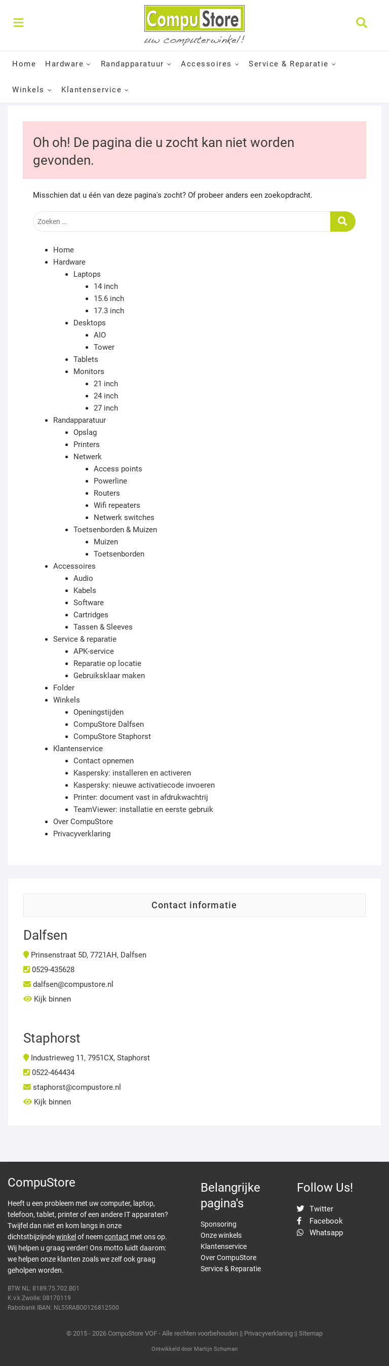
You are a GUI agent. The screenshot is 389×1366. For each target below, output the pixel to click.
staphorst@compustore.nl (72, 1087)
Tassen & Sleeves (103, 627)
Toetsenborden (119, 554)
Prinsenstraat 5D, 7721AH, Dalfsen (84, 954)
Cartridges (90, 614)
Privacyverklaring (81, 833)
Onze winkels (221, 1235)
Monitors (88, 371)
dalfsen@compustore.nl (68, 984)
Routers (107, 493)
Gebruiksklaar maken (109, 675)
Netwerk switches (124, 517)
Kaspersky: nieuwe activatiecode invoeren (144, 785)
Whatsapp (320, 1232)
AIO (100, 335)
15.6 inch (109, 298)
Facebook (320, 1221)
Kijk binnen (47, 999)
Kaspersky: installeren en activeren (132, 773)
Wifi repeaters (117, 505)
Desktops (89, 322)
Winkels (28, 89)
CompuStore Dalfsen (108, 724)
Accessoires (206, 63)
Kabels (84, 590)
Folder (63, 687)
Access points (118, 468)
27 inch (106, 408)
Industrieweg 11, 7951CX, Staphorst (86, 1057)
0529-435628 (48, 969)
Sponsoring (219, 1224)
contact (116, 1237)
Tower (104, 347)
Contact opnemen (103, 760)
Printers (86, 444)
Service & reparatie (84, 639)
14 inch (106, 286)
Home (24, 63)
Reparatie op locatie (107, 663)
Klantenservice (91, 89)
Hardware (64, 63)
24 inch (106, 395)
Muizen (106, 541)
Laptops (87, 274)
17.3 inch (109, 310)
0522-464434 (48, 1072)
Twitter (315, 1208)
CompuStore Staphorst (112, 736)
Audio (83, 578)
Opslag (85, 432)
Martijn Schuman (216, 1349)
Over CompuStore (83, 821)
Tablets (85, 359)
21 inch (106, 383)
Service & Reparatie (289, 63)
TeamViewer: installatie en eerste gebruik (143, 809)
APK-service (93, 651)
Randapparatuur (132, 63)
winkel (66, 1237)
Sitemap (311, 1333)
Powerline (110, 481)
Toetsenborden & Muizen (115, 529)
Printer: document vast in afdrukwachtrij (140, 797)
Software (88, 602)
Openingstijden (98, 712)
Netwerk (87, 456)
